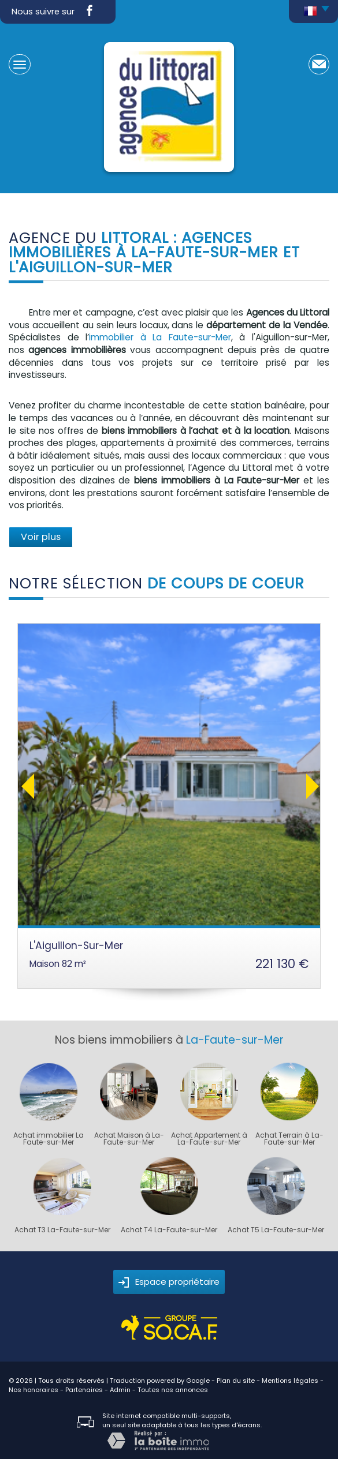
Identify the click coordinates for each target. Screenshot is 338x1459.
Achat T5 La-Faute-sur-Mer (276, 1230)
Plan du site (236, 1380)
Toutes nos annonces (173, 1389)
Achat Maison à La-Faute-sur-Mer (129, 1139)
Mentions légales (290, 1380)
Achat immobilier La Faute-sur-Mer (48, 1139)
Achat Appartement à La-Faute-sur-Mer (209, 1139)
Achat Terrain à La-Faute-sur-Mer (289, 1139)
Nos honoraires (33, 1389)
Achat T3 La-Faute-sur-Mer (62, 1230)
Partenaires (84, 1389)
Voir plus (41, 536)
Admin (120, 1389)
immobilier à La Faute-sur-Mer (160, 337)
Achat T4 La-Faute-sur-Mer (169, 1230)
